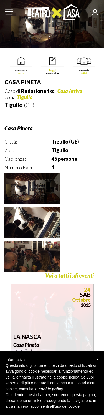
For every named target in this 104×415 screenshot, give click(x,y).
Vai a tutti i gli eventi (69, 275)
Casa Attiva (69, 91)
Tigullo (24, 97)
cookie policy (51, 389)
